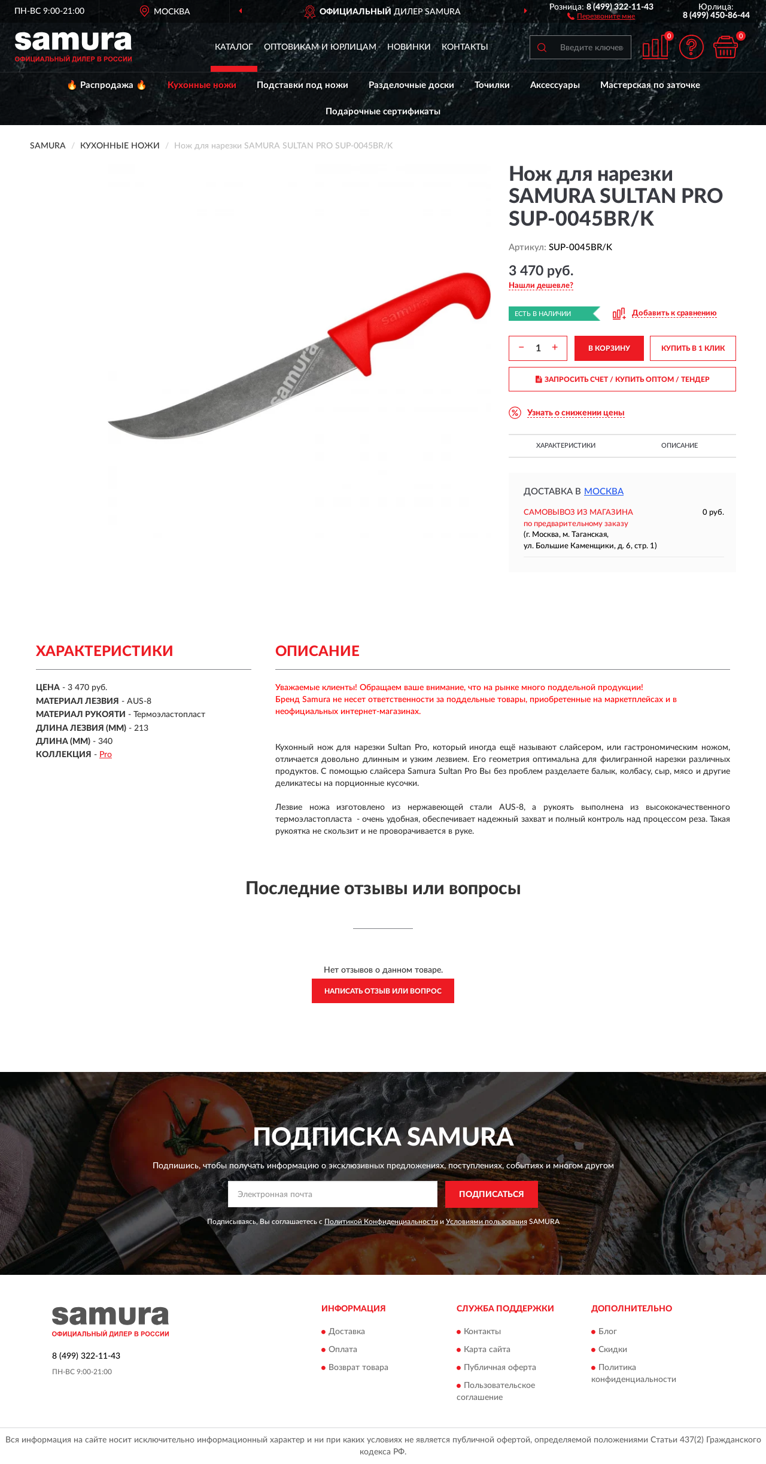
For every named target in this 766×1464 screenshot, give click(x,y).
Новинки (409, 47)
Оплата (343, 1350)
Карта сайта (487, 1350)
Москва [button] (604, 491)
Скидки (612, 1350)
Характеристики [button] (565, 445)
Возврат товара (358, 1368)
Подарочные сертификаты (383, 111)
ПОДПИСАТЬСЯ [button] (491, 1194)
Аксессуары (555, 85)
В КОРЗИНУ (609, 348)
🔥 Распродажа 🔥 (106, 85)
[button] (601, 15)
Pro (105, 755)
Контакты (465, 47)
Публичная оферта (500, 1368)
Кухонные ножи (202, 85)
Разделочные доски (411, 85)
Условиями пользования (486, 1221)
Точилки (492, 85)
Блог (607, 1332)
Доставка (347, 1332)
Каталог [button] (234, 47)
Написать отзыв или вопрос (383, 991)
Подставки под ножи (302, 85)
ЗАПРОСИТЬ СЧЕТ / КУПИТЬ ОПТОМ (623, 379)
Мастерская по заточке (650, 85)
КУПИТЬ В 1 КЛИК (693, 348)
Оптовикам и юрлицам (320, 47)
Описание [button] (679, 445)
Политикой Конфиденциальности (381, 1221)
